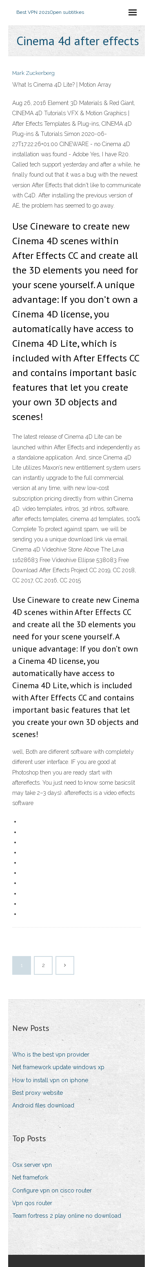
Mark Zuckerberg (33, 73)
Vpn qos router (32, 1203)
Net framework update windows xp (58, 1067)
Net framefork (30, 1177)
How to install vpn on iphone (50, 1080)
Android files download (43, 1105)
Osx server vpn (32, 1165)
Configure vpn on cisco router (52, 1190)
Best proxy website (37, 1093)
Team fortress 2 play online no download (66, 1215)
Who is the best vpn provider (50, 1054)
